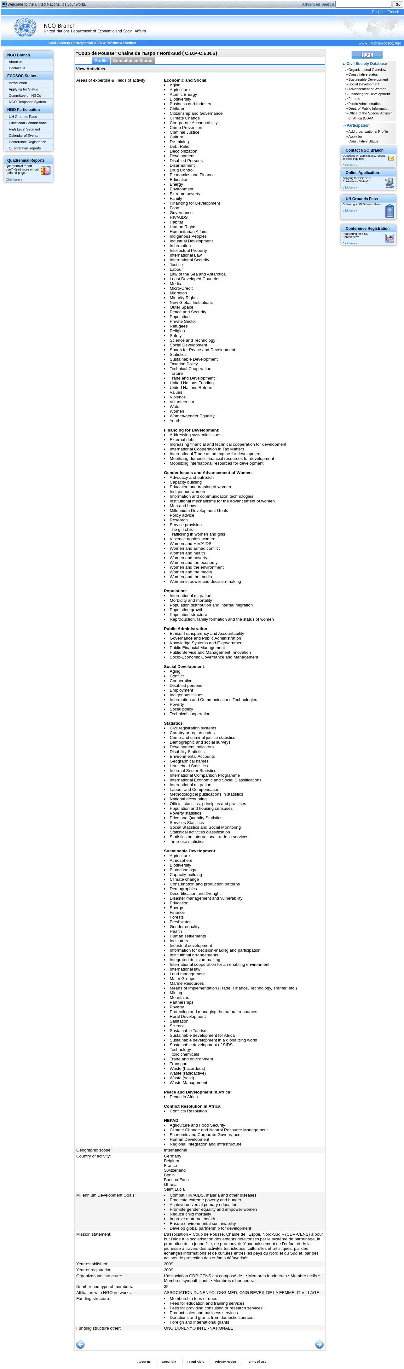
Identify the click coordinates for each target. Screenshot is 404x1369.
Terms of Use (256, 1361)
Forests (354, 99)
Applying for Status (23, 89)
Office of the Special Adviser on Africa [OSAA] (370, 115)
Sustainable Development (368, 79)
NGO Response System (27, 102)
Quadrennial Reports (25, 148)
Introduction (18, 83)
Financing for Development (369, 94)
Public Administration (365, 104)
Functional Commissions (28, 123)
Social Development (364, 84)
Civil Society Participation (71, 43)
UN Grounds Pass (23, 117)
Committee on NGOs (25, 95)
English (378, 12)
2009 (168, 1264)
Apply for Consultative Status (363, 139)
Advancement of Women (367, 89)
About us (15, 62)
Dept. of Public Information (369, 108)
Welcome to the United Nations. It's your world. (47, 4)
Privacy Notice (225, 1361)
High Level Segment (24, 129)
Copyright (169, 1361)
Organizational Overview (367, 70)
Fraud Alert (196, 1361)
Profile (101, 60)
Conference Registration (27, 142)
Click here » (14, 180)
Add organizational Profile (368, 131)
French (393, 12)
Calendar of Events (23, 135)
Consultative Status (133, 60)
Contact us (17, 68)
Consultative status (363, 74)
